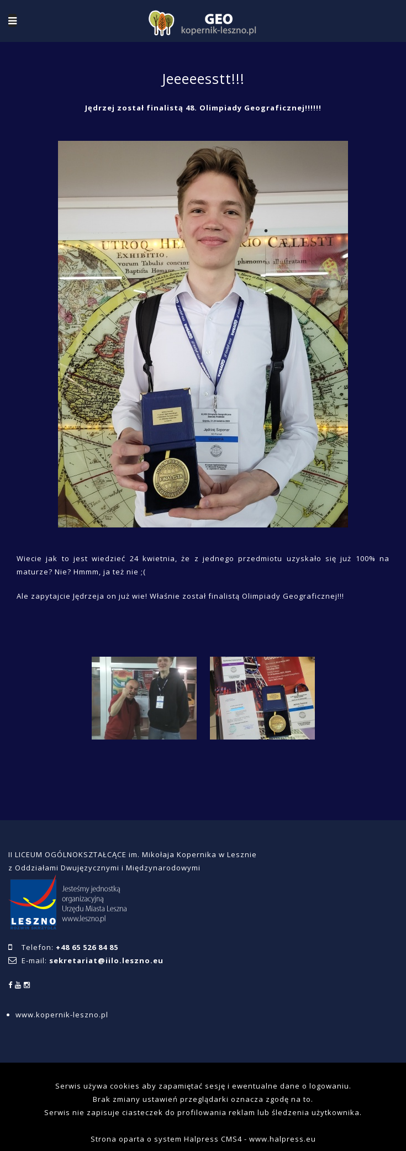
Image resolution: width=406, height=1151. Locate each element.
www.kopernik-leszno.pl (61, 1015)
